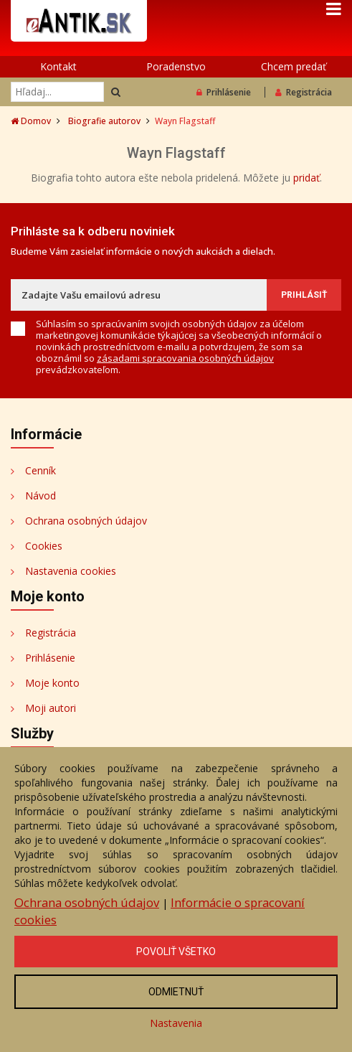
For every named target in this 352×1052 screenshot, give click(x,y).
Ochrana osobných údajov (86, 520)
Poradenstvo (176, 66)
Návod (40, 495)
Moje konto (52, 683)
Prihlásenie (223, 92)
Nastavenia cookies (70, 571)
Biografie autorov (104, 121)
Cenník (40, 470)
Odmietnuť (176, 991)
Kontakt (58, 66)
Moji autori (50, 708)
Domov (31, 121)
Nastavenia (176, 1023)
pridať (306, 177)
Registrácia (303, 92)
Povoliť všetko (176, 951)
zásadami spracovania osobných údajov (185, 358)
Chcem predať (293, 66)
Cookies (43, 546)
